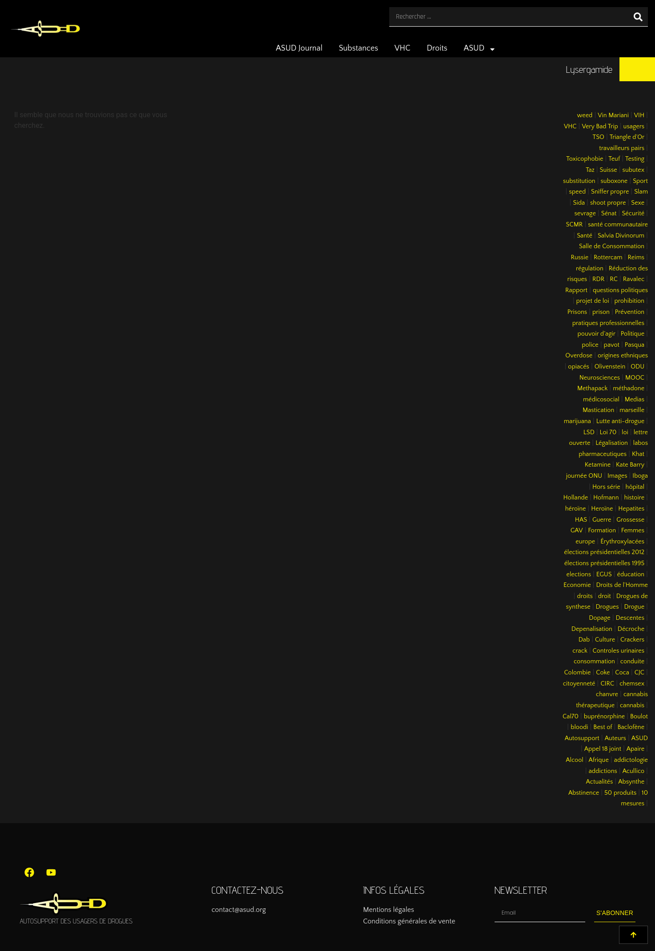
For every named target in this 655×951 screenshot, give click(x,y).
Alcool (574, 760)
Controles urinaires (619, 650)
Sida (579, 202)
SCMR (574, 224)
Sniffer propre (610, 191)
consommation (594, 661)
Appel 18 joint (602, 749)
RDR (598, 279)
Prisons (577, 312)
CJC (639, 672)
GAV (577, 530)
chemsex (631, 683)
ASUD (480, 49)
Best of (602, 727)
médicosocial (601, 399)
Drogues (607, 606)
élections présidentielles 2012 (604, 552)
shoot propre (608, 202)
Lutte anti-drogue (620, 421)
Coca (622, 672)
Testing (634, 158)
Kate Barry (630, 464)
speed (577, 191)
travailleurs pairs (621, 148)
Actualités (599, 781)
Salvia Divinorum (621, 235)
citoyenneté (579, 683)
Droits (437, 48)
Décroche (631, 629)
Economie (577, 585)
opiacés (578, 366)
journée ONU (584, 475)
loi (625, 432)
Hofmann (606, 497)
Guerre (601, 519)
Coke (603, 672)
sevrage (585, 213)
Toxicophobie (584, 158)
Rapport (576, 290)
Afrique (599, 760)
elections (578, 574)
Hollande (575, 497)
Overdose (578, 355)
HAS (581, 519)
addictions (603, 771)
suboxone (614, 181)
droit (604, 596)
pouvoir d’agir (596, 333)
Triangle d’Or (627, 137)
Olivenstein (610, 366)
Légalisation (611, 443)
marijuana (577, 421)
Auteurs (615, 738)
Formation (602, 530)
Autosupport (582, 738)
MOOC (634, 377)
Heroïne (602, 508)
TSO (598, 137)
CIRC (607, 683)
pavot (611, 345)
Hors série (606, 487)
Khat (638, 454)
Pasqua (634, 345)
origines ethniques (623, 355)
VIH (639, 115)
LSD (589, 432)
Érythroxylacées (622, 541)
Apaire (635, 749)
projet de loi (592, 301)
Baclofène (630, 727)
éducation (631, 574)
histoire (634, 497)
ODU (637, 366)
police (590, 345)
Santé (584, 235)
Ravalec (633, 279)
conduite (632, 661)
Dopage (599, 618)
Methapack (592, 388)
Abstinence (583, 792)
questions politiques (620, 290)
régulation (589, 268)
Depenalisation (591, 629)
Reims (635, 257)
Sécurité (633, 213)
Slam (641, 191)
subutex (634, 170)
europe (585, 541)
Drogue (634, 606)
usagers (634, 126)
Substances (358, 48)
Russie (579, 257)
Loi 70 (608, 432)
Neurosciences (599, 377)
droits (584, 596)
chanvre (607, 694)
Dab (584, 639)
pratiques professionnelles (608, 323)
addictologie (631, 760)
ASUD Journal (299, 48)
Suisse (608, 170)
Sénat (609, 213)
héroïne (575, 508)
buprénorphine (604, 716)
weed (584, 115)
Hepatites (631, 508)
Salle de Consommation (611, 246)
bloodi (579, 727)
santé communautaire (618, 224)
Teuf (614, 158)
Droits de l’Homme (622, 585)
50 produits (620, 792)
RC (614, 279)
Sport (640, 181)
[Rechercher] (638, 16)
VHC (403, 48)
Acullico (633, 771)
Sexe (637, 202)
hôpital (635, 487)
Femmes (632, 530)
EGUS (604, 574)
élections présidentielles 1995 (604, 563)
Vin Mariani (613, 115)
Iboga (640, 475)
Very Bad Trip (600, 126)
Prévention (629, 312)
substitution (579, 181)
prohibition (629, 301)
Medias (634, 399)
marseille (631, 410)
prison (601, 312)
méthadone (628, 388)
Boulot (639, 716)
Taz (590, 170)
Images (617, 475)
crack (579, 650)
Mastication (598, 410)
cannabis (632, 705)
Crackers (632, 639)
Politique (632, 333)
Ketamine (598, 464)
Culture (605, 639)
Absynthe (631, 781)
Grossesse (630, 519)
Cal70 (571, 716)
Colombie (577, 672)
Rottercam (608, 257)
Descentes (630, 618)
